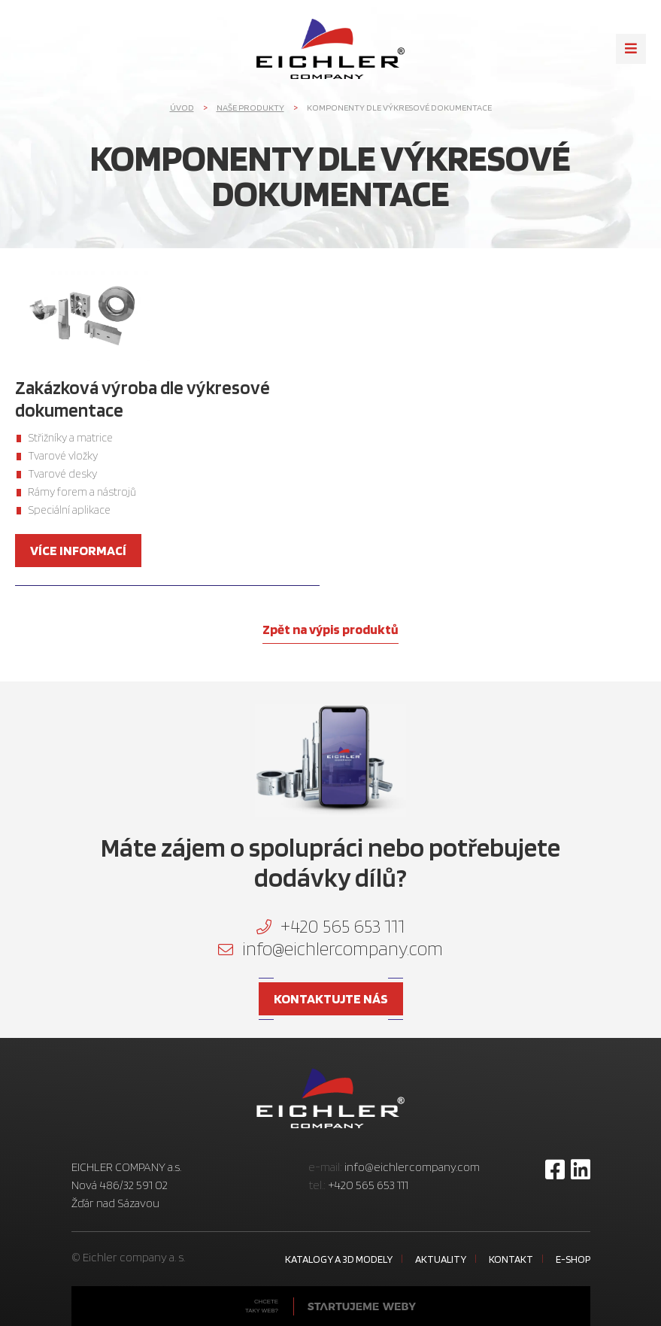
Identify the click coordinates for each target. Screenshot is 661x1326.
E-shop (573, 1259)
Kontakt (511, 1259)
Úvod (182, 107)
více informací (78, 550)
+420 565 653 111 (330, 926)
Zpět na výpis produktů (330, 629)
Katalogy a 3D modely (339, 1259)
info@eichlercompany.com (330, 948)
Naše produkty (250, 107)
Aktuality (440, 1259)
